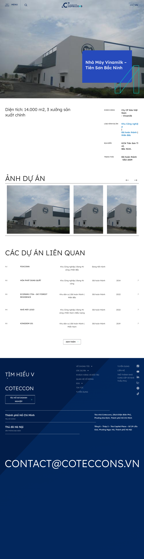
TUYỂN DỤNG (82, 392)
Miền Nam (69, 313)
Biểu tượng (80, 313)
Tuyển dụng (123, 366)
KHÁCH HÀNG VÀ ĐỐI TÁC (87, 375)
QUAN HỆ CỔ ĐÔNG (85, 379)
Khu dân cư (64, 294)
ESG (79, 383)
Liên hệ (121, 370)
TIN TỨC (79, 387)
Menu (14, 4)
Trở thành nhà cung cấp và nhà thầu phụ (125, 378)
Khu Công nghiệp (67, 267)
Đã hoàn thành (77, 294)
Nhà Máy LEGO (27, 309)
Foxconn (25, 266)
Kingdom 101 (26, 323)
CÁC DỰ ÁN (82, 370)
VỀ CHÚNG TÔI (84, 366)
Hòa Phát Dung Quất (30, 280)
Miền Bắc (75, 270)
